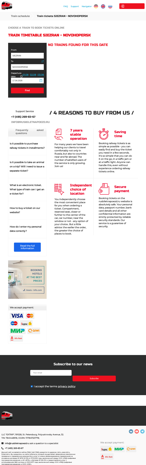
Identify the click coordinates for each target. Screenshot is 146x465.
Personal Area (131, 6)
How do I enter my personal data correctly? (25, 228)
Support (73, 6)
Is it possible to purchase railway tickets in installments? (27, 145)
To (12, 61)
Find (27, 90)
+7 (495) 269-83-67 (14, 448)
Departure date (17, 75)
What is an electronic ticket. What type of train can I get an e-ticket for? (27, 189)
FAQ (64, 6)
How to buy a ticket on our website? (25, 210)
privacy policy (66, 380)
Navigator (85, 6)
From (14, 50)
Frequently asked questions (29, 132)
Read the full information (27, 247)
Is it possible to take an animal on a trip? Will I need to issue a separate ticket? (27, 166)
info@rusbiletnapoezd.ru (17, 443)
